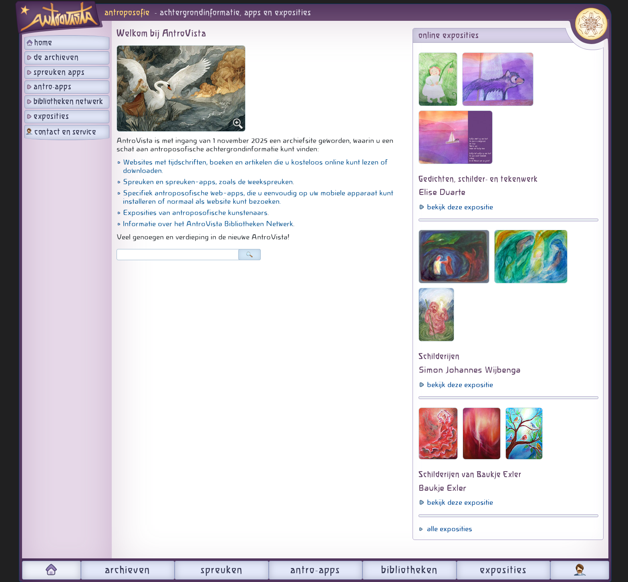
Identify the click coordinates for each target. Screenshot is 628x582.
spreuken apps (59, 72)
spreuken (222, 570)
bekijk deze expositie (460, 207)
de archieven (56, 58)
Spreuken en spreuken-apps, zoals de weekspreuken (208, 181)
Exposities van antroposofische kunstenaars (195, 212)
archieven (127, 570)
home (43, 43)
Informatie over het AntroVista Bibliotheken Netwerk (208, 223)
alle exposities (449, 528)
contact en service (65, 132)
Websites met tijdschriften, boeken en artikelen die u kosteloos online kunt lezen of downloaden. (255, 166)
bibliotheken (409, 570)
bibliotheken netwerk (68, 102)
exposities (51, 116)
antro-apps (53, 87)
